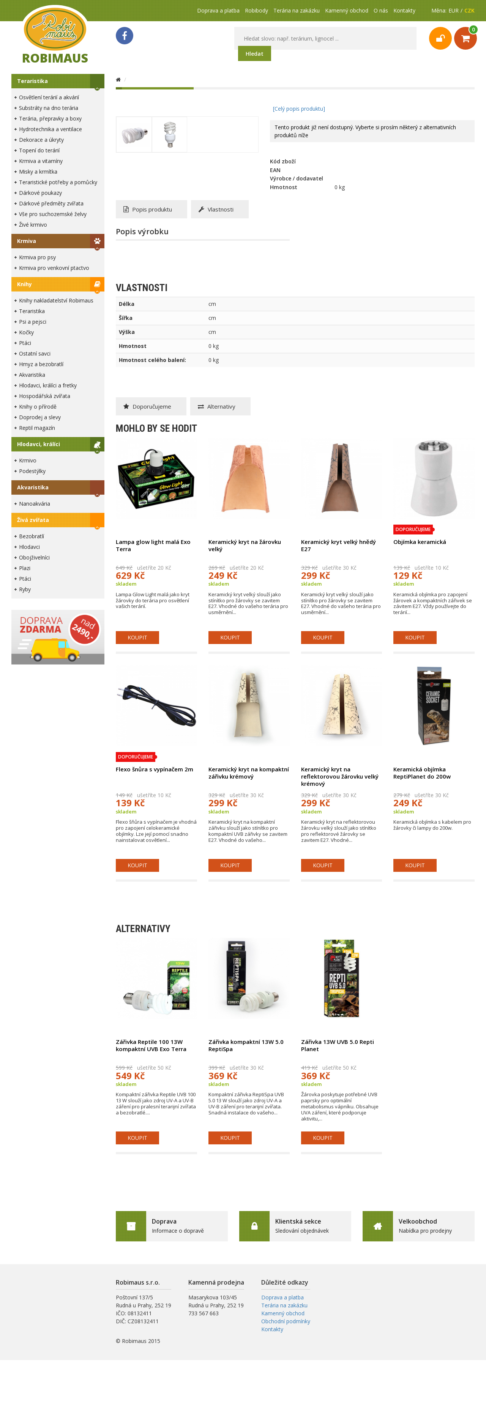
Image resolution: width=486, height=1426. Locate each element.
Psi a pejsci (32, 321)
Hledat (255, 53)
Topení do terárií (39, 150)
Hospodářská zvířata (44, 396)
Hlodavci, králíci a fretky (48, 385)
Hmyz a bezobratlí (41, 364)
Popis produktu (147, 209)
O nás (381, 10)
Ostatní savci (34, 353)
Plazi (24, 568)
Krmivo (27, 460)
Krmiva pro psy (37, 257)
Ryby (25, 589)
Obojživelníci (34, 557)
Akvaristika (32, 374)
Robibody (256, 10)
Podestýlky (32, 471)
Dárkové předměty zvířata (51, 203)
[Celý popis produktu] (299, 108)
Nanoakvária (34, 503)
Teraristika (32, 81)
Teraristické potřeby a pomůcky (58, 182)
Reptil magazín (37, 427)
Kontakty (404, 10)
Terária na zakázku (296, 10)
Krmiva (26, 240)
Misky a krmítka (38, 171)
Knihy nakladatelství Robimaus (56, 300)
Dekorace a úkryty (41, 139)
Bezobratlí (31, 536)
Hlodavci (29, 546)
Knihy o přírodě (38, 406)
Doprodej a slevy (40, 417)
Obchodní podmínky (285, 1321)
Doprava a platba (218, 10)
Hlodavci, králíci (38, 444)
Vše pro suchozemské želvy (53, 214)
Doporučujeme (147, 406)
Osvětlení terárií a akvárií (49, 97)
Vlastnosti (216, 209)
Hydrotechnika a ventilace (50, 129)
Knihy (24, 284)
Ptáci (25, 342)
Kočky (26, 332)
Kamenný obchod (346, 10)
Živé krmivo (33, 224)
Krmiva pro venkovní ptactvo (54, 267)
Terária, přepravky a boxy (50, 118)
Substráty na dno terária (48, 107)
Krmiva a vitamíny (41, 161)
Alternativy (216, 406)
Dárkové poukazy (40, 192)
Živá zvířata (33, 519)
